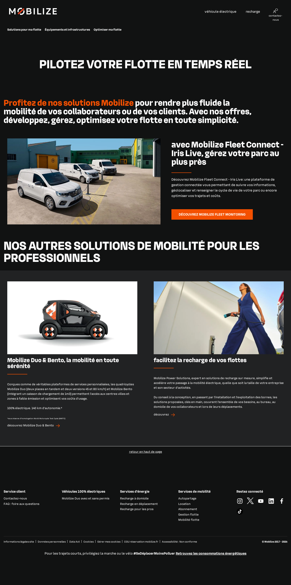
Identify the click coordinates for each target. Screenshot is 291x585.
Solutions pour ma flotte (24, 29)
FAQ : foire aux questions (21, 504)
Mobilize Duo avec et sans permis (85, 498)
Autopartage (187, 498)
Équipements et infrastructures (67, 29)
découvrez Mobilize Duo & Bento (30, 425)
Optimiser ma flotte (107, 29)
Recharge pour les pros (136, 509)
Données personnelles (52, 541)
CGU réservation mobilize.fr (141, 541)
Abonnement (187, 509)
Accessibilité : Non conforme (179, 541)
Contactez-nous (15, 498)
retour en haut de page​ (145, 451)
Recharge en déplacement (139, 504)
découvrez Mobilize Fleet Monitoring (212, 214)
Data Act (74, 541)
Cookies (88, 541)
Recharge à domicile (134, 498)
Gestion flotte (188, 514)
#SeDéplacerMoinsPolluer (154, 553)
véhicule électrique (220, 11)
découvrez (161, 414)
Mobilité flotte (188, 519)
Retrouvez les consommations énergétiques (211, 553)
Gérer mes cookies (108, 541)
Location (184, 504)
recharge (253, 11)
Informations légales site (19, 541)
